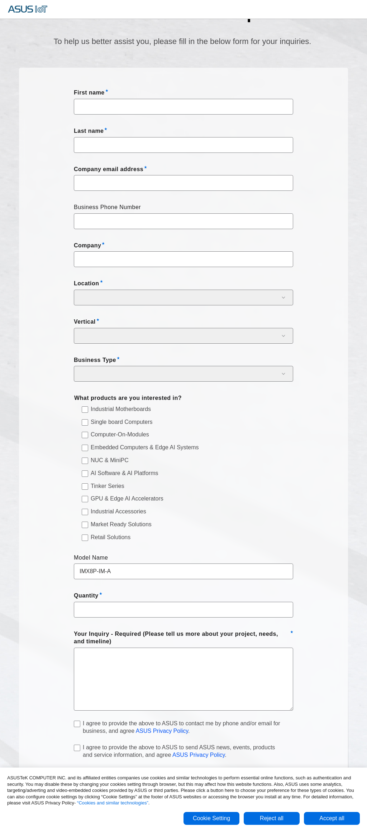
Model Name (91, 558)
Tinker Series (107, 486)
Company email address (108, 169)
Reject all (271, 818)
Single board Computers (122, 422)
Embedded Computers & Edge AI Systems (145, 447)
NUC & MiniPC (110, 460)
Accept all (331, 818)
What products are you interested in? (128, 398)
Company (87, 245)
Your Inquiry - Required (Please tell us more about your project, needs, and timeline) (176, 638)
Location (86, 283)
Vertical (85, 322)
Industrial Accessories (118, 511)
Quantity (86, 595)
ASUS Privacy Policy (162, 731)
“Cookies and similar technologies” (112, 803)
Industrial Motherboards (121, 409)
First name (89, 93)
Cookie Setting (211, 818)
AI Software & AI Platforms (124, 473)
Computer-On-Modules (120, 434)
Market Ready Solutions (121, 524)
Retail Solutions (110, 537)
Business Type (95, 360)
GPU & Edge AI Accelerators (127, 498)
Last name (89, 131)
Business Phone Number (107, 207)
